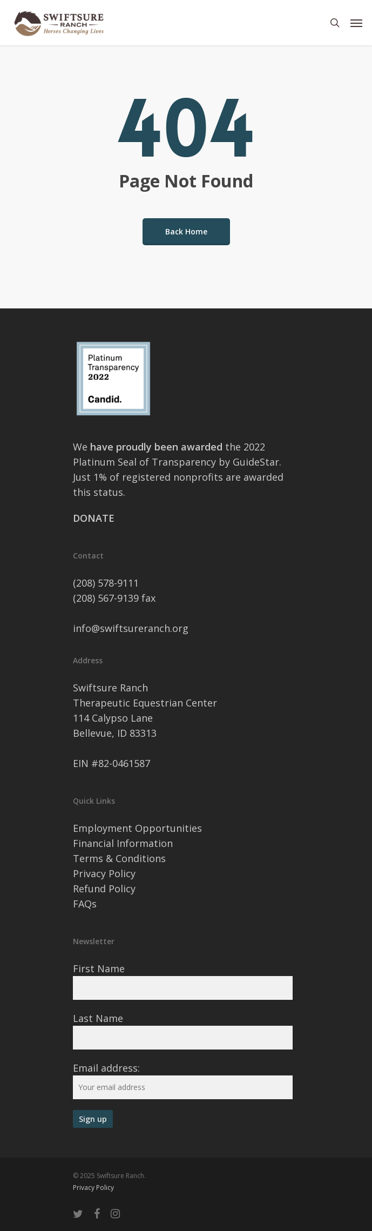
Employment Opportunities (137, 828)
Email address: (106, 1067)
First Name (99, 968)
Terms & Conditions (119, 858)
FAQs (85, 903)
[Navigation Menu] (356, 22)
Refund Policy (104, 888)
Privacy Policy (104, 873)
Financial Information (123, 843)
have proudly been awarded (157, 446)
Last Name (98, 1018)
